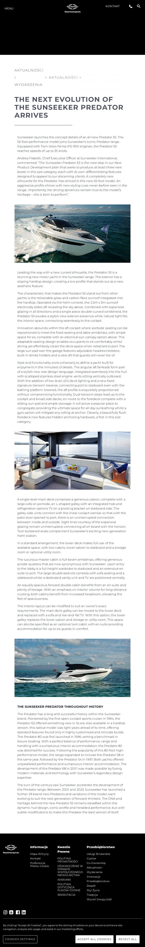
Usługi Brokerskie (98, 854)
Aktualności (94, 867)
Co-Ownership (96, 863)
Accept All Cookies (94, 942)
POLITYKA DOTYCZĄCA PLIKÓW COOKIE (69, 887)
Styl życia (93, 890)
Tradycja (92, 895)
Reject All (128, 942)
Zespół (91, 885)
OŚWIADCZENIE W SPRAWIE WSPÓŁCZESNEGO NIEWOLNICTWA (70, 870)
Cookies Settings (20, 942)
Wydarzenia (94, 872)
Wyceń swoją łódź (99, 899)
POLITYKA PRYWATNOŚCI (68, 860)
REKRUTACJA (66, 895)
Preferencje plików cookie (39, 864)
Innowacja (93, 876)
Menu (9, 8)
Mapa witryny (39, 854)
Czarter (91, 858)
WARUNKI (64, 879)
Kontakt (113, 6)
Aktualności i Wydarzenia (29, 77)
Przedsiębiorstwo (98, 881)
